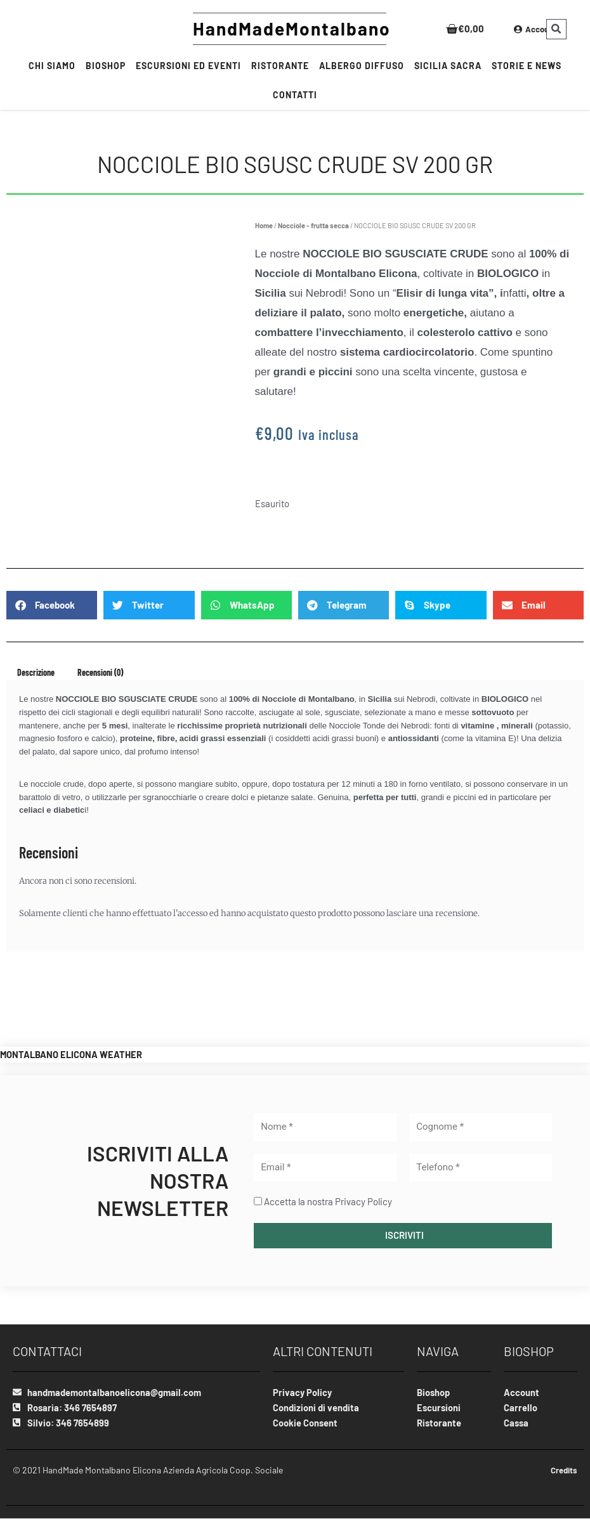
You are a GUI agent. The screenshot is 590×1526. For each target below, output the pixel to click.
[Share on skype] (440, 605)
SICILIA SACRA (448, 65)
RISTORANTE (280, 65)
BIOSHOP (106, 65)
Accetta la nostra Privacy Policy (328, 1201)
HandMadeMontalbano (292, 28)
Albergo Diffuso (361, 65)
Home (264, 225)
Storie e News (526, 65)
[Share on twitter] (148, 605)
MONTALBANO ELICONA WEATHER (72, 1054)
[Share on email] (538, 605)
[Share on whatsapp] (246, 605)
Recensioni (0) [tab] (100, 672)
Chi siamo (52, 65)
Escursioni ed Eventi (188, 65)
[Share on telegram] (343, 605)
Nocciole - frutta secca (313, 225)
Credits (562, 1471)
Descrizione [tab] (36, 672)
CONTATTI (295, 94)
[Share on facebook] (51, 605)
